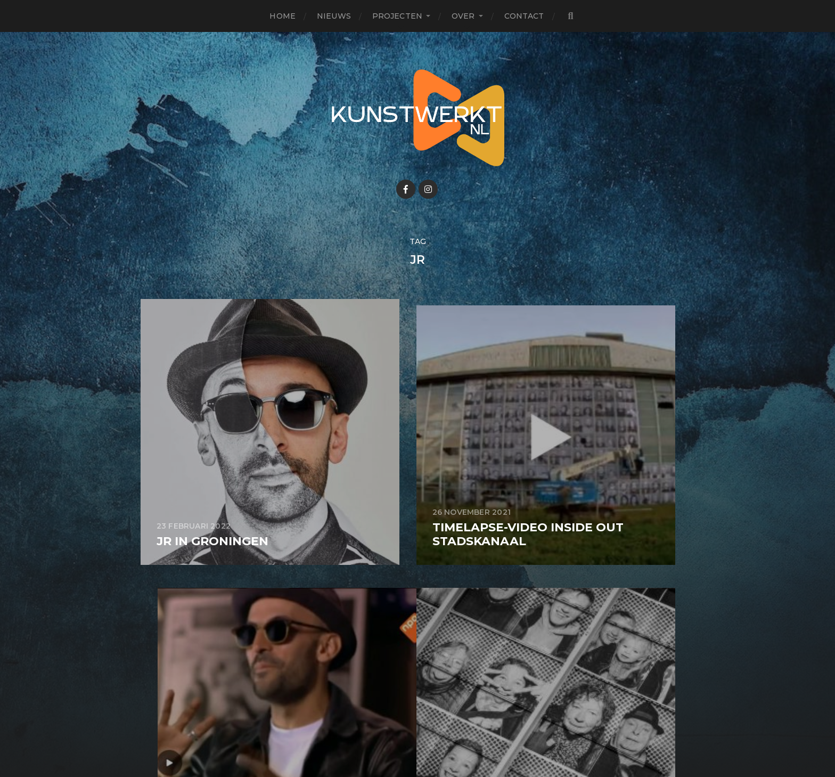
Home (282, 16)
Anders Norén (446, 730)
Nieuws (334, 16)
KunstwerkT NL (438, 705)
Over (463, 16)
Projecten (397, 16)
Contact (524, 16)
